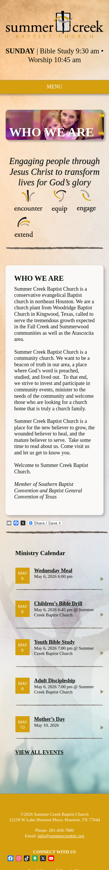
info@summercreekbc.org (61, 835)
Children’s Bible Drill (58, 603)
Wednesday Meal (53, 570)
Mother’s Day (49, 719)
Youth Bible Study (54, 642)
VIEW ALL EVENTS (39, 752)
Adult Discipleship (54, 681)
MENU (54, 87)
